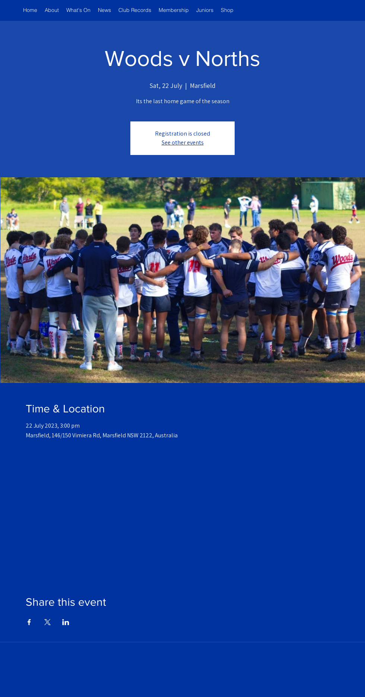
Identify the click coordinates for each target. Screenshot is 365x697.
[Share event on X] (47, 622)
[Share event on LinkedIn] (65, 622)
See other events (183, 142)
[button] (352, 13)
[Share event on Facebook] (29, 622)
